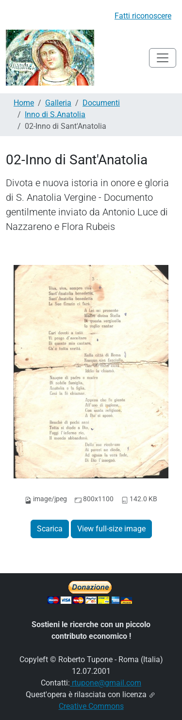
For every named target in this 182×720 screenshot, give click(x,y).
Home (24, 102)
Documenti (101, 102)
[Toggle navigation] (162, 58)
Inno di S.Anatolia (55, 114)
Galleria (58, 102)
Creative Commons (91, 706)
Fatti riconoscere (143, 15)
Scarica (50, 528)
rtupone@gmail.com (105, 682)
